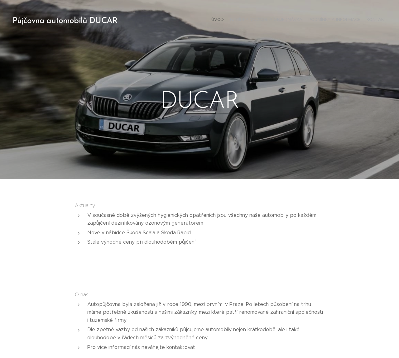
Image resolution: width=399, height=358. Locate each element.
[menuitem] (368, 20)
